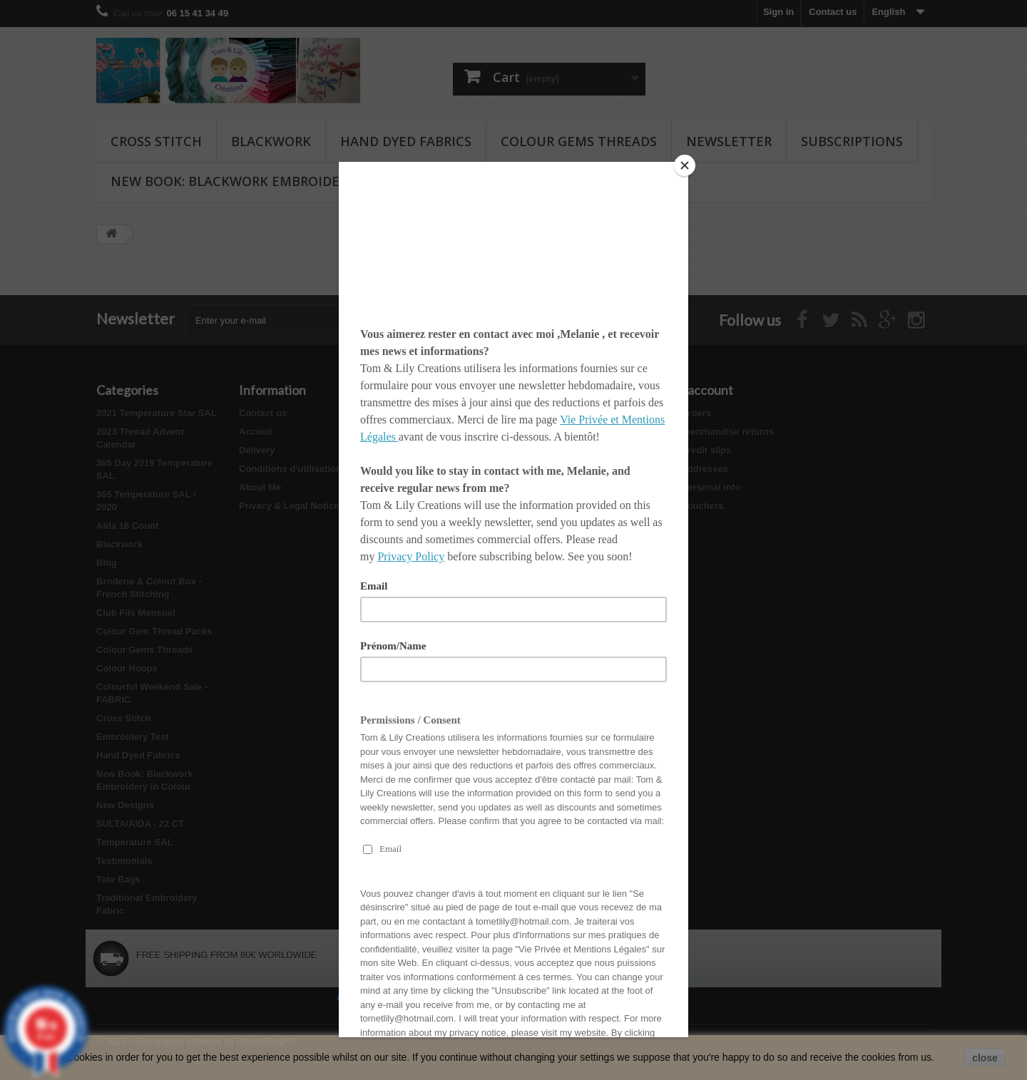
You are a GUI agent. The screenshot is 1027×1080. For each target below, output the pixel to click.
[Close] (684, 165)
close (985, 1058)
